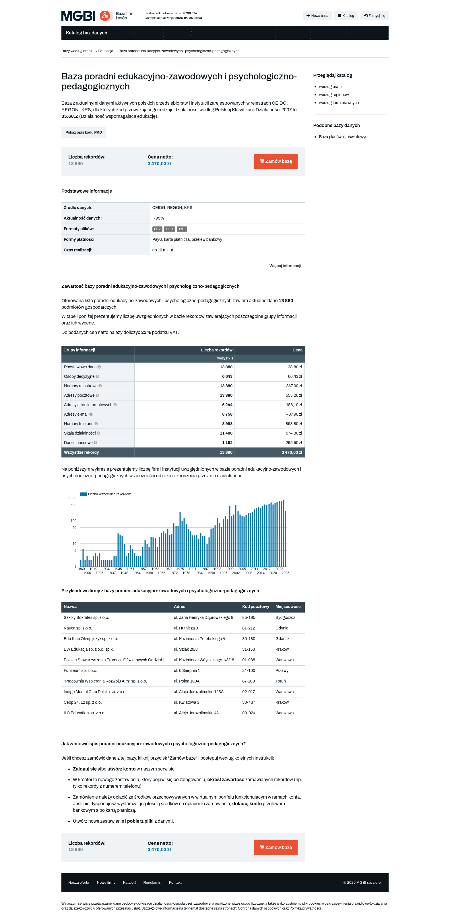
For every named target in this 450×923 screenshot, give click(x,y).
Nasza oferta (78, 883)
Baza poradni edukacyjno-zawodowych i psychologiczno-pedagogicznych (179, 51)
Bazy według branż (76, 51)
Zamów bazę (276, 161)
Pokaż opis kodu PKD (83, 132)
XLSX (170, 229)
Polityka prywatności (305, 908)
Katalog (346, 16)
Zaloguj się (374, 16)
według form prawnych (339, 103)
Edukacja (105, 51)
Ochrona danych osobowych (260, 908)
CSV (157, 229)
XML (182, 229)
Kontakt (175, 883)
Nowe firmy (106, 883)
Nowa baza (317, 16)
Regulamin (152, 883)
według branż (331, 87)
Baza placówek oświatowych (344, 137)
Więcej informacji (285, 266)
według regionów (334, 95)
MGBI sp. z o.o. (369, 883)
